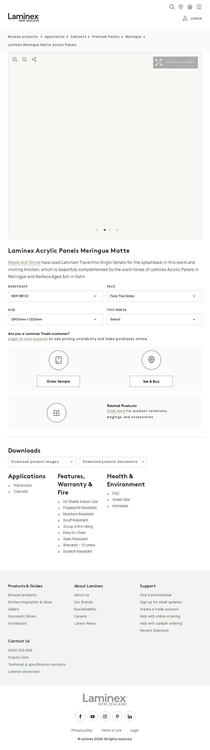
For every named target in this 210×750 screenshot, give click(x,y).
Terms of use (111, 730)
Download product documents (113, 462)
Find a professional (155, 595)
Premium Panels (106, 37)
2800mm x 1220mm (26, 319)
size (12, 310)
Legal (134, 730)
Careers (80, 616)
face (111, 286)
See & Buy (151, 381)
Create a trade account (159, 609)
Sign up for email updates (161, 602)
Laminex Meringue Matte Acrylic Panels (42, 45)
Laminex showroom (23, 672)
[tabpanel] (105, 146)
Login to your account (28, 339)
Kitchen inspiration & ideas (30, 602)
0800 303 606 (20, 650)
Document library (22, 616)
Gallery (13, 609)
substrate (18, 286)
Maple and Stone (24, 262)
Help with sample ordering (161, 623)
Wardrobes (23, 485)
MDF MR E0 (20, 296)
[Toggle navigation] (199, 7)
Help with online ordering (160, 616)
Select (115, 319)
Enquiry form (18, 657)
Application (55, 37)
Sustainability (85, 609)
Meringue (133, 37)
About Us (81, 595)
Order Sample (58, 381)
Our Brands (83, 602)
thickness (117, 310)
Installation (17, 623)
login (192, 18)
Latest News (85, 623)
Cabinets (79, 37)
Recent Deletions (154, 631)
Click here (116, 411)
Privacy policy (82, 730)
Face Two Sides (122, 296)
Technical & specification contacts (37, 665)
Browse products (23, 37)
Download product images (42, 462)
